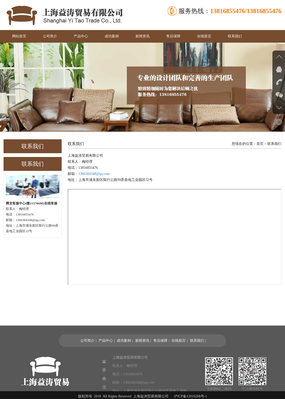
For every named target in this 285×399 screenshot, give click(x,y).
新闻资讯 (142, 36)
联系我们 (235, 36)
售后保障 (173, 36)
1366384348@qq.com (94, 174)
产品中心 (81, 36)
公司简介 (50, 36)
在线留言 (204, 36)
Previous (5, 86)
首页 (260, 144)
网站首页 (19, 36)
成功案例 (112, 36)
